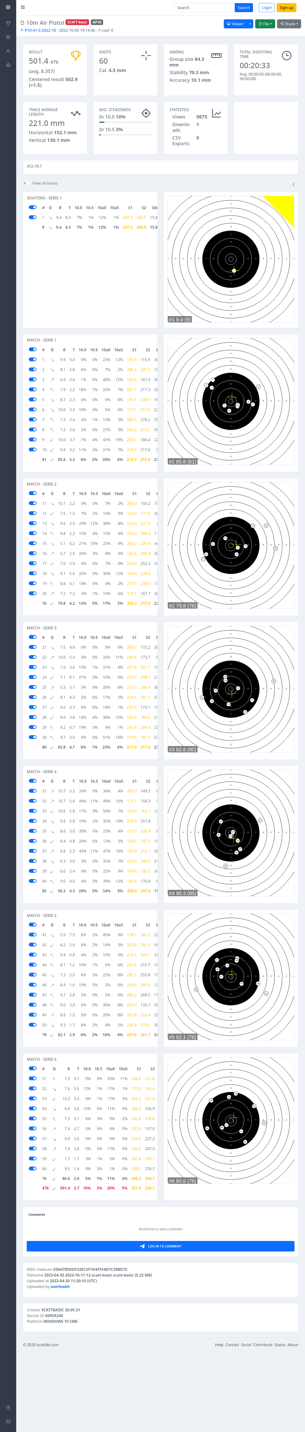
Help (219, 1425)
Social (246, 1425)
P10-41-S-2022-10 (38, 30)
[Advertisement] (266, 125)
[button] (293, 184)
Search (244, 7)
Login (267, 7)
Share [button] (287, 23)
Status (280, 1425)
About (293, 1425)
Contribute (263, 1425)
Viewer (235, 23)
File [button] (263, 23)
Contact (232, 1425)
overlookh (60, 1367)
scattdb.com (48, 1425)
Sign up (286, 7)
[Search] (204, 7)
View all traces (45, 183)
